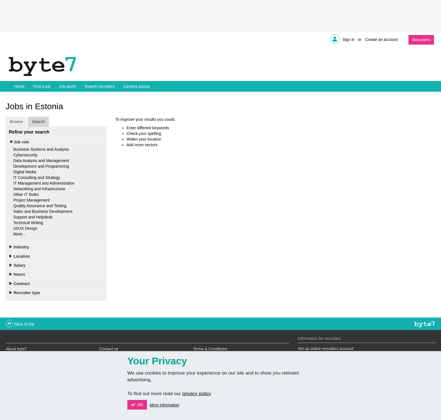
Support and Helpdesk (33, 217)
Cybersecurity (25, 155)
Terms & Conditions (210, 349)
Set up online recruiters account (325, 348)
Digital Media (24, 172)
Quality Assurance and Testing (39, 206)
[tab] (56, 141)
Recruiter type (27, 292)
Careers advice (136, 86)
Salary (19, 265)
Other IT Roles (26, 194)
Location (22, 256)
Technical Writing (28, 222)
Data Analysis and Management (41, 160)
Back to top (24, 324)
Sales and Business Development (42, 211)
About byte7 (16, 349)
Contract (22, 283)
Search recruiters (100, 86)
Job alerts (67, 86)
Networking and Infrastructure (39, 189)
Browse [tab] (16, 121)
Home (19, 86)
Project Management (31, 200)
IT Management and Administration (44, 183)
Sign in (348, 39)
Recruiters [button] (421, 40)
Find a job (41, 86)
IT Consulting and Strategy (36, 177)
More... (19, 234)
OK (139, 405)
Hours (19, 274)
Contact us (108, 349)
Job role (21, 142)
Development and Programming (41, 166)
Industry (21, 247)
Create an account (381, 39)
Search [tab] (38, 121)
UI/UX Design (25, 228)
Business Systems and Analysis (41, 149)
